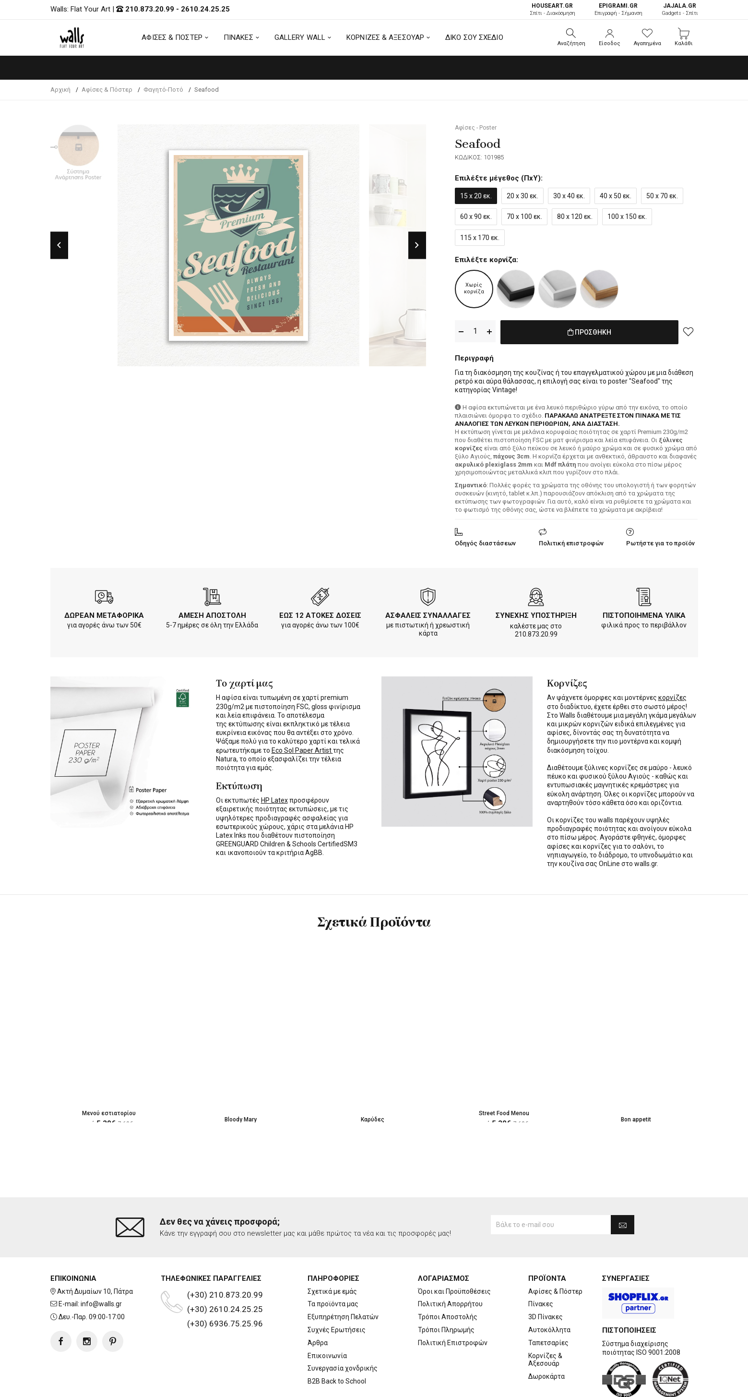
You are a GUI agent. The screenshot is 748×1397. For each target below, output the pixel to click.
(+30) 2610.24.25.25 (225, 1271)
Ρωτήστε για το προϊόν (660, 541)
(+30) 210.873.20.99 (225, 1256)
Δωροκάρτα (546, 1338)
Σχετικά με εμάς (332, 1253)
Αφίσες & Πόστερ (555, 1253)
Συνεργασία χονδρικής (343, 1330)
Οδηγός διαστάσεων (485, 541)
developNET (454, 1384)
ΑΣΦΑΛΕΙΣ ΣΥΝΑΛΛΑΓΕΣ (428, 613)
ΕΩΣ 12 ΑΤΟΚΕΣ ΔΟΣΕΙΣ (320, 613)
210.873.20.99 (149, 9)
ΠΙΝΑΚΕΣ (238, 37)
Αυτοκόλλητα (549, 1291)
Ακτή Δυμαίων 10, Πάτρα (95, 1253)
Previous (59, 245)
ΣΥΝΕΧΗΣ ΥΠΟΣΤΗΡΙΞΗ (536, 613)
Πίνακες (540, 1266)
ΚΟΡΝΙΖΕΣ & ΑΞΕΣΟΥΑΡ (385, 37)
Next (417, 245)
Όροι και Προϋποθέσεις (454, 1253)
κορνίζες (672, 695)
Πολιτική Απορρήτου (450, 1266)
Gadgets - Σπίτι (680, 9)
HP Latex (274, 798)
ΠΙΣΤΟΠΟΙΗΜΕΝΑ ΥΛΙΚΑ (644, 613)
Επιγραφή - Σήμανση (618, 9)
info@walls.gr (101, 1266)
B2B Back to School (337, 1343)
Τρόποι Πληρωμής (446, 1291)
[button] (571, 37)
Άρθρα (318, 1304)
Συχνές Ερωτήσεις (337, 1291)
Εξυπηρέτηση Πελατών (343, 1278)
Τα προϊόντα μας (333, 1266)
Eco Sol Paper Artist (302, 748)
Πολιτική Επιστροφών (452, 1304)
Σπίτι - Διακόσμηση (552, 9)
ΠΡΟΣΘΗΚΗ (589, 331)
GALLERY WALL (299, 37)
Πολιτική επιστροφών (571, 541)
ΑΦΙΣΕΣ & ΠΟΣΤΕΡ (172, 37)
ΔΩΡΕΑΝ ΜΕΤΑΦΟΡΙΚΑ (104, 613)
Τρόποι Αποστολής (447, 1278)
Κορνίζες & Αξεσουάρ (545, 1321)
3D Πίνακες (545, 1278)
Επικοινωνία (327, 1317)
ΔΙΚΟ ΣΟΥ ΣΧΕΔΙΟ (474, 37)
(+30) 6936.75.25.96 (225, 1285)
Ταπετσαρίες (548, 1304)
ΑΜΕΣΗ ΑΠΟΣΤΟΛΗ (212, 613)
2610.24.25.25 (205, 9)
